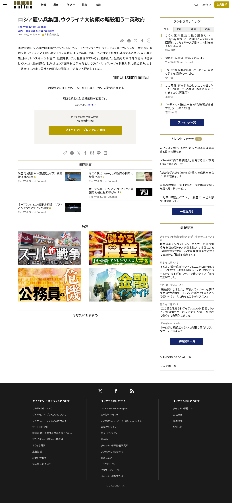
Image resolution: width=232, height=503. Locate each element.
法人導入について (41, 464)
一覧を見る (187, 211)
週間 (193, 29)
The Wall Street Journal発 (40, 30)
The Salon (106, 458)
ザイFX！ (105, 439)
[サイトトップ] (34, 6)
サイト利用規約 (40, 427)
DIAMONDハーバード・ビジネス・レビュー (122, 420)
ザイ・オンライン (109, 433)
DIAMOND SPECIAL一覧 (175, 357)
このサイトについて (42, 408)
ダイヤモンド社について (186, 401)
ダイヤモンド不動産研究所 (114, 445)
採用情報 (178, 420)
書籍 (113, 6)
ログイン (191, 6)
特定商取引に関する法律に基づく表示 (52, 433)
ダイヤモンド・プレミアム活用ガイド (50, 420)
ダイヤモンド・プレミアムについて (49, 414)
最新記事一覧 (187, 341)
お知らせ (177, 427)
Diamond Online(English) (115, 408)
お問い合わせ (39, 458)
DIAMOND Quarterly (112, 451)
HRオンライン (108, 464)
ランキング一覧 (187, 122)
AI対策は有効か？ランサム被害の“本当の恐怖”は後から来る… (187, 199)
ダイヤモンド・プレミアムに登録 (85, 130)
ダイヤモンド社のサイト (114, 401)
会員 (207, 29)
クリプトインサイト (110, 470)
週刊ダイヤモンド (110, 414)
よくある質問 (38, 445)
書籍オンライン (109, 427)
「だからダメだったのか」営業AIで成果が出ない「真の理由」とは (187, 174)
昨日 (180, 29)
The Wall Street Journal (32, 26)
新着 (58, 6)
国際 (20, 30)
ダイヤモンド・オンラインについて (51, 401)
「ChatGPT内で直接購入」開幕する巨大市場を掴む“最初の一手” (187, 162)
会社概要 (178, 414)
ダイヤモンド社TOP (183, 408)
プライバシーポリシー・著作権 (47, 439)
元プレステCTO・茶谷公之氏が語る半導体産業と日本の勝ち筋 (187, 149)
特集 (99, 6)
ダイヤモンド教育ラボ (112, 476)
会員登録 (206, 6)
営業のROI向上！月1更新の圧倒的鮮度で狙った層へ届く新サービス (187, 187)
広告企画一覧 (168, 366)
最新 (166, 29)
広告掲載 (37, 451)
